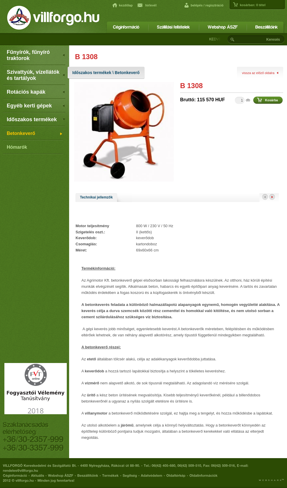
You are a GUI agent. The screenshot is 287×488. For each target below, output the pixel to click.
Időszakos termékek (36, 119)
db (248, 100)
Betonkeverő (35, 134)
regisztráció (214, 5)
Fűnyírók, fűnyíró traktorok (36, 55)
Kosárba (271, 100)
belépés (197, 5)
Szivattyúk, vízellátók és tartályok (36, 75)
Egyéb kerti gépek (36, 106)
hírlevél (151, 5)
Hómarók (17, 147)
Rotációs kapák (36, 92)
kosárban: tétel (252, 5)
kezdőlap (126, 5)
